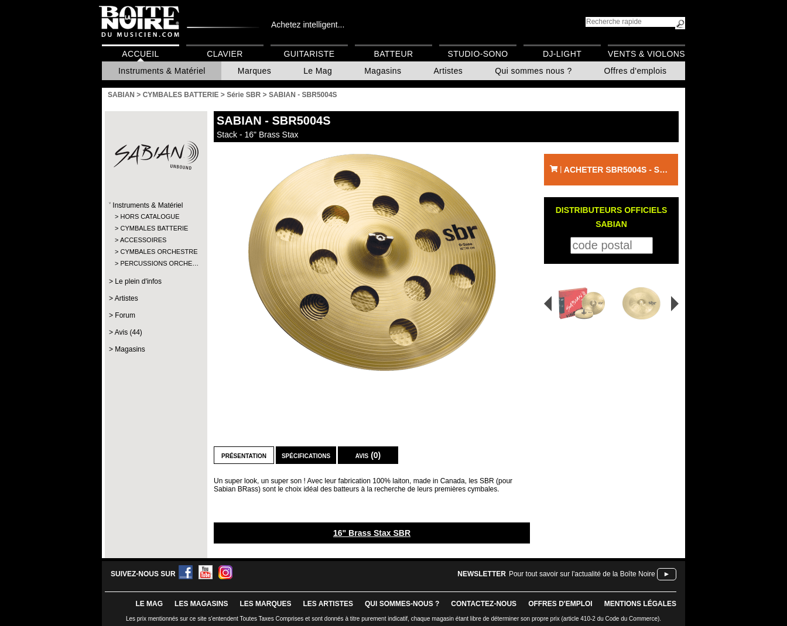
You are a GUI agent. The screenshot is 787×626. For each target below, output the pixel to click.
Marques (254, 70)
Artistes (448, 70)
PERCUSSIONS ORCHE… (155, 263)
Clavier (225, 54)
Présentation (243, 455)
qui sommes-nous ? (402, 604)
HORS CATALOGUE (149, 216)
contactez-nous (483, 604)
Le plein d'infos (138, 281)
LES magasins (201, 604)
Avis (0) (368, 455)
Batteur (393, 54)
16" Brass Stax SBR (371, 533)
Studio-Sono (477, 54)
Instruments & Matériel (162, 70)
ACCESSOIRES (143, 239)
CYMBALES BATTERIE (154, 228)
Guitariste (309, 54)
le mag (149, 604)
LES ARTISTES (328, 604)
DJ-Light (562, 54)
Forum (125, 315)
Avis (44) (128, 332)
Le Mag (317, 70)
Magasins (382, 70)
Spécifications (306, 455)
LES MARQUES (265, 604)
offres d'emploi (560, 604)
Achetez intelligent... (307, 24)
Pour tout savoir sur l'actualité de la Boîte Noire (582, 574)
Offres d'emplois (635, 70)
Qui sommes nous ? (533, 70)
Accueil (140, 54)
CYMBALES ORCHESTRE (155, 251)
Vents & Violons (646, 54)
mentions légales (640, 604)
